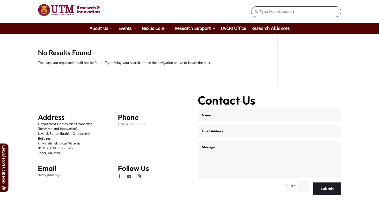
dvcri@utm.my (48, 175)
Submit (327, 188)
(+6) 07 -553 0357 (131, 124)
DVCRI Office (233, 29)
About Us (98, 29)
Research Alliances (270, 29)
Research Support (193, 29)
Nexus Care (153, 29)
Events (125, 29)
